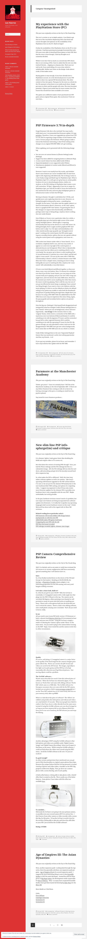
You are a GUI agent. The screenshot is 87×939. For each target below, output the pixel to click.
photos (41, 354)
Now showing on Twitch (11, 44)
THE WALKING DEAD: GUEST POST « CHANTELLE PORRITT (12, 76)
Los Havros (10, 22)
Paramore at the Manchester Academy (56, 372)
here (43, 781)
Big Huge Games (46, 878)
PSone (46, 110)
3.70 (67, 353)
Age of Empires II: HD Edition (12, 47)
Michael (7, 71)
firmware (71, 353)
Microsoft (73, 535)
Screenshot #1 (40, 900)
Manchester (68, 426)
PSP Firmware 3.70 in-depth (55, 125)
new (37, 537)
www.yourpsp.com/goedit (64, 689)
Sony (52, 110)
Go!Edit (72, 836)
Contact (12, 87)
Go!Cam (38, 582)
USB (74, 838)
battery (59, 535)
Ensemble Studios (40, 913)
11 (58, 924)
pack (57, 913)
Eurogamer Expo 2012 (10, 54)
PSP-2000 (41, 356)
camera (59, 836)
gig (64, 426)
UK (69, 838)
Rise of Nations (43, 880)
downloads (62, 108)
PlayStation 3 (46, 354)
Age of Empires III (46, 872)
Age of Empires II (61, 911)
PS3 (61, 354)
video (37, 839)
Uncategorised (53, 108)
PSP (49, 110)
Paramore (53, 428)
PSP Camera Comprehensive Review (55, 555)
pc (59, 913)
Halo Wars (68, 883)
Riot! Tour (61, 428)
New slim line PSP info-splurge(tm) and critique (53, 446)
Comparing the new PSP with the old (47, 522)
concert (60, 426)
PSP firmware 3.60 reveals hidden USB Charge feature (53, 515)
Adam (6, 66)
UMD (66, 537)
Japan (37, 838)
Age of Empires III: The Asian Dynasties (56, 856)
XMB (48, 356)
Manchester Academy (41, 428)
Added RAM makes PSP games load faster (49, 520)
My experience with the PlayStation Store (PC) (52, 25)
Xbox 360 (39, 885)
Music (37, 354)
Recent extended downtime (12, 57)
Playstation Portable (49, 582)
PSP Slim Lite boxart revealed (45, 524)
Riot (57, 428)
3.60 (64, 353)
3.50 (62, 353)
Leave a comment (60, 110)
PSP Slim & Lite (69, 354)
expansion (47, 913)
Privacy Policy (8, 93)
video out (70, 537)
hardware (68, 535)
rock (65, 428)
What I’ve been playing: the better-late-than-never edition (12, 50)
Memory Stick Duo (55, 618)
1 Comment (44, 839)
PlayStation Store (40, 110)
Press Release (40, 895)
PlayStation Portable (71, 108)
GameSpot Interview (42, 897)
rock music (69, 428)
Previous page (33, 925)
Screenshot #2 (40, 902)
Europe (63, 836)
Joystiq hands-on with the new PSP (47, 518)
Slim (61, 537)
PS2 (50, 537)
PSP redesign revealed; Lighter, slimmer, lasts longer (52, 526)
